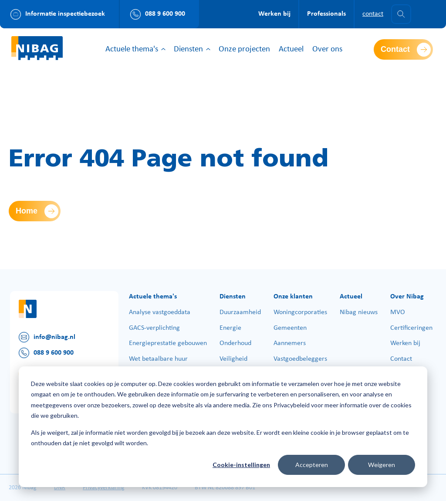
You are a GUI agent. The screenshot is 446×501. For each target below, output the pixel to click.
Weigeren (381, 464)
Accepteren (311, 464)
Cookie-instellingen (241, 464)
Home (26, 210)
